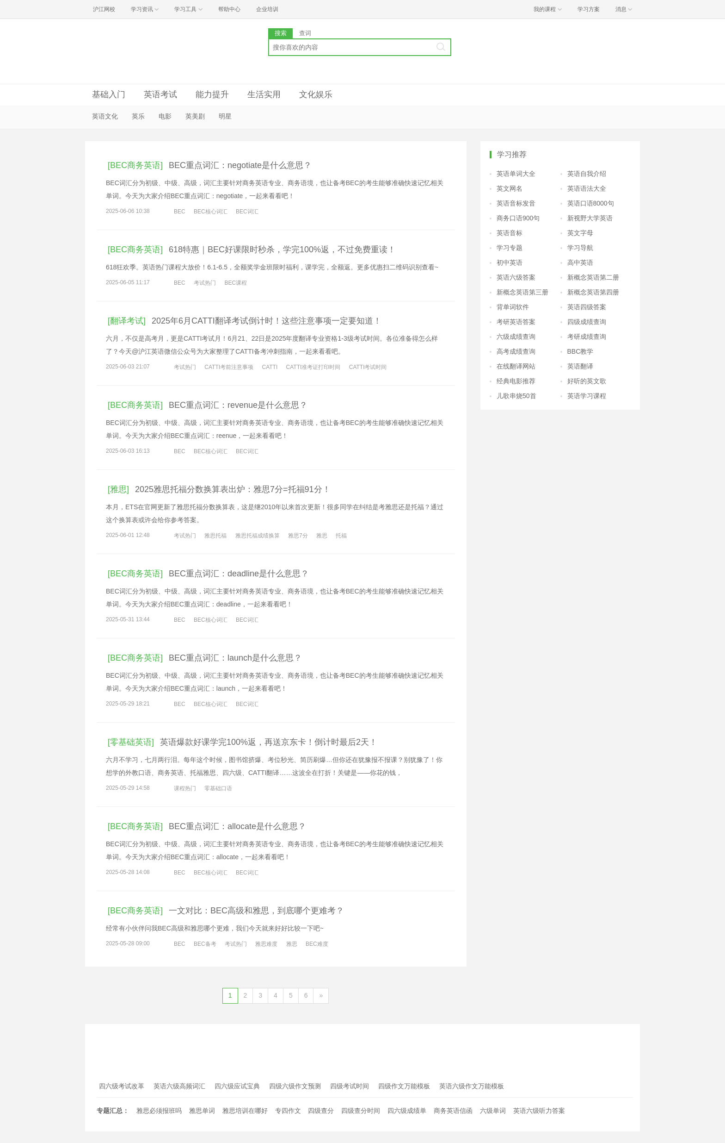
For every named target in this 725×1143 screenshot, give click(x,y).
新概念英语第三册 (522, 292)
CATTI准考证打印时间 (313, 367)
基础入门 (108, 94)
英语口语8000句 (590, 203)
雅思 (321, 535)
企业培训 (267, 9)
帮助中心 (229, 9)
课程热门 (185, 788)
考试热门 (205, 283)
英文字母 (580, 233)
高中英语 (580, 262)
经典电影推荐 (516, 381)
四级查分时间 (360, 1110)
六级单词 (493, 1110)
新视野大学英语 (590, 218)
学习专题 (509, 247)
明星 (225, 116)
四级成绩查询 (586, 321)
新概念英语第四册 (593, 292)
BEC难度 (317, 944)
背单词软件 (513, 307)
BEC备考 (205, 944)
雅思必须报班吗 (159, 1110)
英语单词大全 (516, 173)
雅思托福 (215, 535)
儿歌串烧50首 (516, 396)
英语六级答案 (516, 277)
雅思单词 (202, 1110)
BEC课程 (235, 283)
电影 (165, 116)
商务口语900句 (518, 218)
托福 (341, 535)
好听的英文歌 (586, 381)
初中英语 (509, 262)
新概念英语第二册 (593, 277)
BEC (179, 211)
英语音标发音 (516, 203)
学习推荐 (512, 154)
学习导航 (580, 247)
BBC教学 (580, 351)
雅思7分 (298, 535)
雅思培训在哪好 (245, 1110)
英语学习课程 (586, 396)
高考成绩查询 (516, 351)
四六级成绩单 (406, 1110)
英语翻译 (580, 366)
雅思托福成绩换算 (257, 535)
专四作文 (288, 1110)
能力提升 (212, 94)
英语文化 (105, 116)
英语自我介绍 (586, 173)
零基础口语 (218, 788)
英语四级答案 (586, 307)
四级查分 (321, 1110)
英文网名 (509, 188)
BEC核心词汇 (210, 211)
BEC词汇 (247, 211)
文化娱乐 (315, 94)
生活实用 (264, 94)
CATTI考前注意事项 (228, 367)
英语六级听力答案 (539, 1110)
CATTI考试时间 (368, 367)
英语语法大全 (586, 188)
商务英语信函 (453, 1110)
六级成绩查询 (516, 336)
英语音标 (509, 233)
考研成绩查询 (586, 336)
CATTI (269, 367)
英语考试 (160, 94)
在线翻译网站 (516, 366)
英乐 (138, 116)
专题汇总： (113, 1110)
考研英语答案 (516, 321)
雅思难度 (266, 944)
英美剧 (195, 116)
